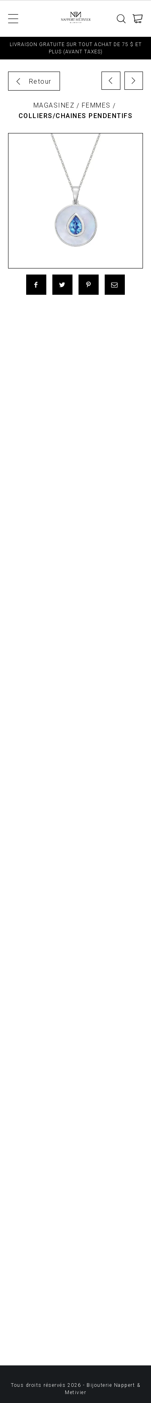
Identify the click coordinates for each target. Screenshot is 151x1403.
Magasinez (54, 105)
